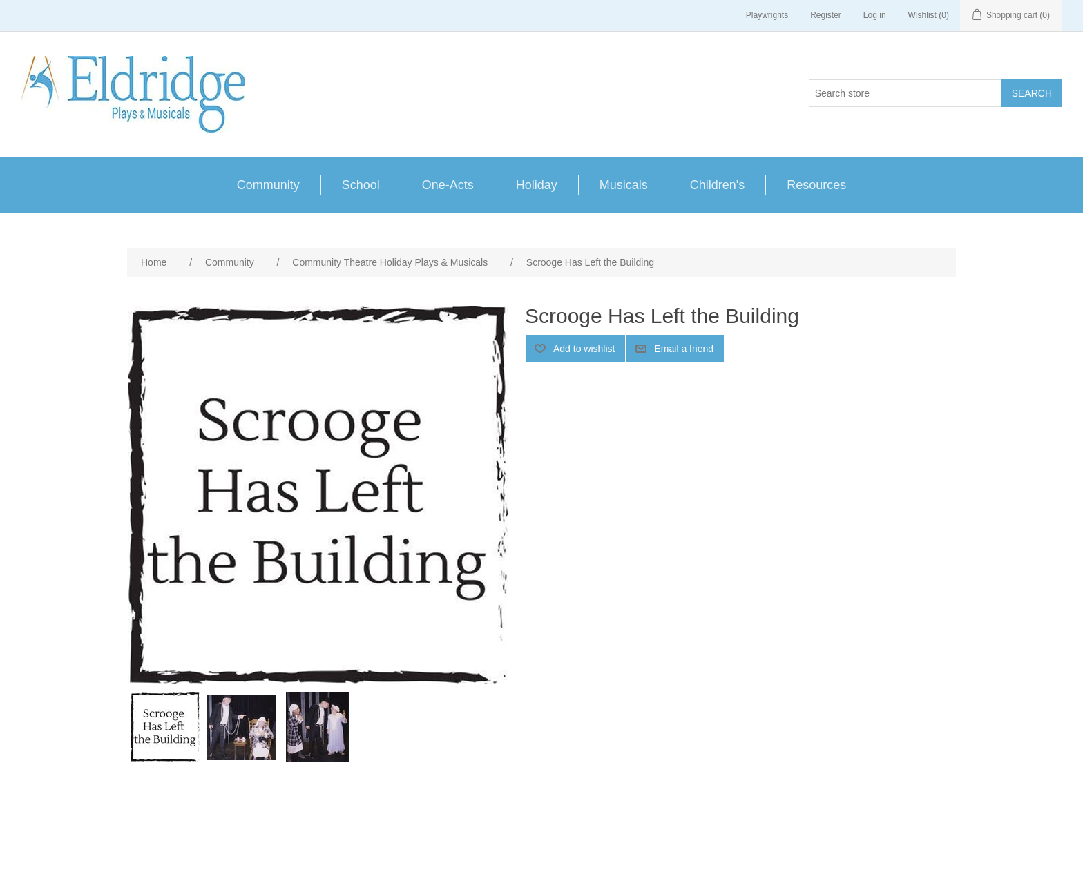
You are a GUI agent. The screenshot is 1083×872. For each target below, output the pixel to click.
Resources (816, 185)
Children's (717, 185)
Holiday (536, 185)
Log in (874, 15)
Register (825, 15)
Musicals (624, 185)
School (361, 185)
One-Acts (448, 185)
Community (268, 185)
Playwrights (767, 15)
